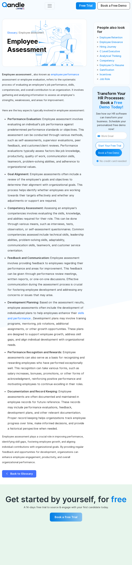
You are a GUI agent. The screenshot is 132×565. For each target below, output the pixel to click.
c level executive (110, 51)
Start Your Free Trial (109, 145)
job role (105, 79)
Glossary (12, 32)
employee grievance (111, 42)
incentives (105, 74)
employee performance (65, 74)
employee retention (111, 37)
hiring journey (108, 46)
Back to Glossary (19, 473)
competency (107, 60)
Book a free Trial (66, 517)
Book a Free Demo (108, 152)
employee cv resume (112, 65)
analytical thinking (110, 55)
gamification (107, 69)
